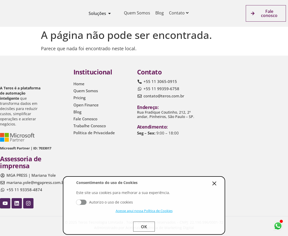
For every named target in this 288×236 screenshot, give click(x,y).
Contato (179, 13)
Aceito (81, 202)
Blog (159, 13)
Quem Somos (137, 13)
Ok (144, 227)
